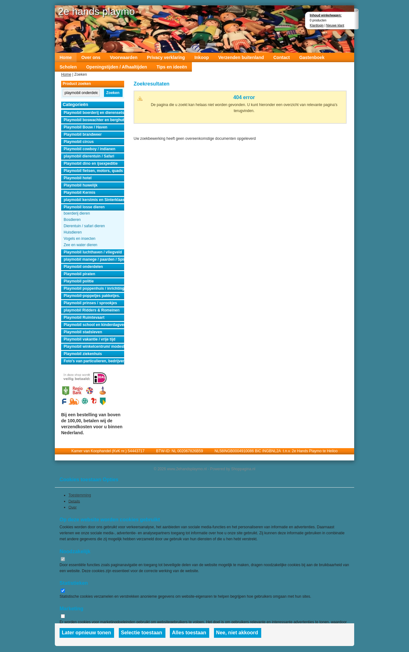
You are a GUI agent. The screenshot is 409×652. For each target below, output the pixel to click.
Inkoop (201, 57)
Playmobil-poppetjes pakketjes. (92, 295)
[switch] (63, 559)
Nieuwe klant (335, 25)
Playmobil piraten (79, 274)
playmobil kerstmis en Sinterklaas (94, 200)
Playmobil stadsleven (83, 332)
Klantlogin (317, 25)
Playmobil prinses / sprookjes (90, 303)
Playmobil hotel (78, 178)
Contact (282, 57)
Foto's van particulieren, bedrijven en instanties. (94, 361)
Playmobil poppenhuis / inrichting (94, 288)
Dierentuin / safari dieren (84, 226)
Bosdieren (72, 219)
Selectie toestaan (141, 632)
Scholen (68, 66)
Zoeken (112, 93)
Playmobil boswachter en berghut (94, 120)
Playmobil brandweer (83, 134)
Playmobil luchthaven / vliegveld (93, 252)
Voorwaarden (124, 57)
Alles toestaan (189, 632)
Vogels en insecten (79, 238)
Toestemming (79, 495)
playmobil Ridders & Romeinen (91, 310)
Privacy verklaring (166, 57)
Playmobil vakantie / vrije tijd (89, 339)
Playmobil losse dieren (84, 207)
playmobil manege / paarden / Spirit (94, 259)
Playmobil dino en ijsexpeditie (91, 163)
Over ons (91, 57)
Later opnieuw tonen (86, 632)
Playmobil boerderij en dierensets (94, 112)
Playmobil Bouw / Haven (85, 127)
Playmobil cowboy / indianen (89, 149)
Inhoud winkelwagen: (326, 15)
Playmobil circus (79, 141)
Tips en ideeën (172, 66)
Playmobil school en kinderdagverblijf (94, 325)
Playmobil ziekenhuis (83, 354)
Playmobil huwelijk (80, 185)
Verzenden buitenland (241, 57)
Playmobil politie (79, 281)
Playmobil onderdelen (83, 266)
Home (66, 57)
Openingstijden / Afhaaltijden (116, 66)
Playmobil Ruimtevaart (84, 317)
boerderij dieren (77, 213)
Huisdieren (73, 232)
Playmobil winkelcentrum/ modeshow (94, 346)
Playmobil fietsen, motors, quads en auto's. (94, 171)
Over (72, 507)
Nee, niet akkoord (237, 632)
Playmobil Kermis (79, 192)
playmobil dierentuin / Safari (89, 156)
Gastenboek (312, 57)
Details (74, 501)
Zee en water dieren (80, 245)
